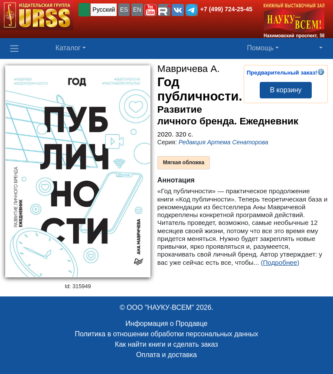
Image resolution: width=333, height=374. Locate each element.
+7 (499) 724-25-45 (226, 9)
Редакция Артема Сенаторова (223, 142)
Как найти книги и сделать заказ (166, 344)
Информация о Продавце (166, 323)
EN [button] (137, 9)
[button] (150, 10)
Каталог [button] (68, 48)
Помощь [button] (260, 48)
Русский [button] (103, 9)
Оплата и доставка (166, 354)
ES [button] (124, 9)
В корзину (285, 90)
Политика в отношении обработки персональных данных (166, 334)
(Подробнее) (280, 262)
